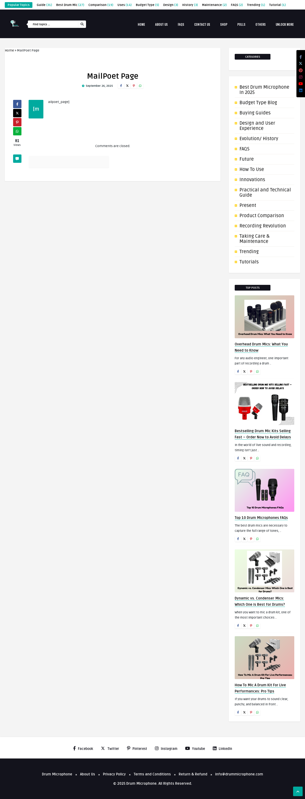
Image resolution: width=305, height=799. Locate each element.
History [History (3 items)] (190, 5)
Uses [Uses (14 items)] (124, 5)
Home (141, 24)
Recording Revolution (262, 226)
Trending (249, 252)
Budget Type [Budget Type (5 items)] (147, 5)
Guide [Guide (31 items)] (44, 5)
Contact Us (202, 24)
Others (260, 24)
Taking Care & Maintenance (254, 238)
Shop (223, 24)
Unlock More (285, 24)
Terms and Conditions (152, 774)
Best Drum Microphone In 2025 (264, 89)
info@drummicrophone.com (239, 774)
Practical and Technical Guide (265, 192)
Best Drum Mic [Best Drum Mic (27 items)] (70, 5)
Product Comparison (261, 216)
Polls (241, 24)
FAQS (244, 149)
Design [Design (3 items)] (170, 5)
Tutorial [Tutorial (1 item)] (277, 5)
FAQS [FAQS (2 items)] (237, 5)
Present (247, 205)
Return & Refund (193, 774)
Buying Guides (255, 113)
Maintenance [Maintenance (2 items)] (214, 5)
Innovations (252, 180)
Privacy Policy (114, 774)
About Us (161, 24)
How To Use (251, 169)
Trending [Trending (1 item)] (256, 5)
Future (246, 159)
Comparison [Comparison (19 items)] (100, 5)
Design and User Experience (257, 125)
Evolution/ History (258, 139)
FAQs (181, 24)
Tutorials (249, 262)
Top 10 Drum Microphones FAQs (261, 518)
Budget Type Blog (258, 103)
